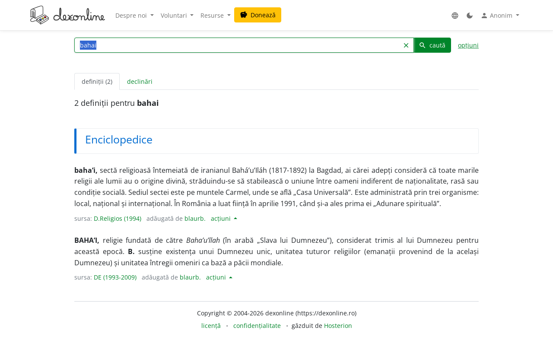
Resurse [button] (213, 15)
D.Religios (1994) (117, 218)
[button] (455, 15)
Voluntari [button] (175, 15)
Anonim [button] (497, 15)
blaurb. (195, 218)
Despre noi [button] (132, 15)
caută (432, 45)
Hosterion (338, 325)
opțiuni (468, 45)
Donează (258, 15)
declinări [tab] (140, 81)
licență (211, 325)
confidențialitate (257, 325)
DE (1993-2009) (115, 277)
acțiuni (221, 218)
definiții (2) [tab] (97, 81)
